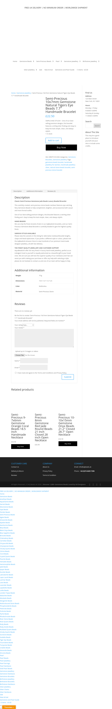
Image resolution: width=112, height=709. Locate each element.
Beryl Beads (4, 528)
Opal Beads (4, 509)
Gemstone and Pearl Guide (64, 70)
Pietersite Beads (6, 609)
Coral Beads (4, 554)
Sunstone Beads (5, 635)
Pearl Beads (4, 658)
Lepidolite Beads (6, 588)
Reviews (14, 475)
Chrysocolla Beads (6, 543)
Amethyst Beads (6, 499)
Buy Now (61, 147)
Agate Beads (4, 517)
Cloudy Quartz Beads (7, 549)
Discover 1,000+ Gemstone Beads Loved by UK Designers (64, 484)
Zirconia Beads (5, 653)
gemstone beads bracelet (55, 162)
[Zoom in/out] (1, 705)
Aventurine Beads (6, 525)
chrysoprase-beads (7, 546)
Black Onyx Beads (6, 530)
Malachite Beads (6, 595)
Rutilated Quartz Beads (8, 629)
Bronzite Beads (5, 536)
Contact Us (15, 467)
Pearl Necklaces (5, 666)
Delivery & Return (17, 471)
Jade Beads (4, 567)
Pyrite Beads (4, 614)
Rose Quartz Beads (6, 622)
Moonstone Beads (6, 507)
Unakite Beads (5, 648)
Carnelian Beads (6, 541)
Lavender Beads (5, 585)
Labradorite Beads (6, 575)
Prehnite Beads (5, 611)
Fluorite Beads (5, 559)
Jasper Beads (4, 569)
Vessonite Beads (6, 650)
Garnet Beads (5, 504)
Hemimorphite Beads (8, 564)
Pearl (57, 61)
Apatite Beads (5, 523)
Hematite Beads (5, 562)
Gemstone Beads (26, 61)
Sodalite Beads (5, 637)
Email (17, 368)
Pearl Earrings (5, 663)
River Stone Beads (6, 619)
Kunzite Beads (5, 572)
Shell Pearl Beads (6, 668)
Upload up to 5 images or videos (26, 351)
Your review (19, 328)
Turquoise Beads (6, 645)
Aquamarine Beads (7, 502)
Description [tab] (17, 191)
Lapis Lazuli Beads (6, 577)
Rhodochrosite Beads (7, 616)
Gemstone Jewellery (71, 61)
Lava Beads (4, 582)
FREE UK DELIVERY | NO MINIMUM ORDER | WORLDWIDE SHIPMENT (24, 491)
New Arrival (49, 70)
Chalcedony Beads (6, 538)
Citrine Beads (5, 551)
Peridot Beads (5, 512)
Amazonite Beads (6, 520)
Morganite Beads (6, 601)
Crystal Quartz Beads (7, 556)
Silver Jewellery (29, 70)
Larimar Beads (5, 580)
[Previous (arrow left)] (1, 708)
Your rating (18, 325)
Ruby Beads (4, 624)
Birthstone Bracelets (7, 682)
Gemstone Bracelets (7, 676)
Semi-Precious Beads (43, 61)
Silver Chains (4, 689)
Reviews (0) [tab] (51, 191)
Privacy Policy (47, 471)
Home (15, 61)
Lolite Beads (4, 590)
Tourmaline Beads (6, 642)
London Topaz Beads (7, 593)
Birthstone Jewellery (90, 61)
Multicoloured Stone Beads (9, 603)
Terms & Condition (49, 475)
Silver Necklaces (5, 692)
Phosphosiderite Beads (8, 606)
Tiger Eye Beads (5, 640)
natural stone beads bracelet (60, 167)
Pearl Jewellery (5, 661)
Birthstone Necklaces (7, 684)
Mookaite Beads (6, 598)
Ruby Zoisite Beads (6, 627)
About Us (46, 467)
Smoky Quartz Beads (7, 632)
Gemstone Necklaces (7, 674)
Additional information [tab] (35, 191)
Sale (40, 70)
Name (17, 361)
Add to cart (53, 140)
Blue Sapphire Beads (7, 533)
